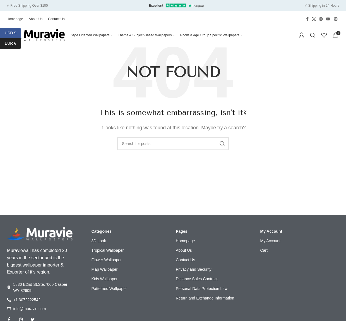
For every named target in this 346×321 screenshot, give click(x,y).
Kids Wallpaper (105, 286)
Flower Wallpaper (107, 267)
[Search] (312, 35)
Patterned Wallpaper (109, 296)
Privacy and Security (194, 277)
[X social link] (314, 16)
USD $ (13, 33)
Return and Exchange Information (205, 306)
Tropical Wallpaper (108, 258)
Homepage (185, 248)
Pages (181, 239)
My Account (271, 239)
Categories (102, 239)
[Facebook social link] (307, 16)
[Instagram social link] (321, 16)
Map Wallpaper (105, 277)
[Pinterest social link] (335, 16)
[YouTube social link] (328, 16)
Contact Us (185, 267)
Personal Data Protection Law (201, 296)
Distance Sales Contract (197, 286)
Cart (263, 258)
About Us (184, 258)
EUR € (13, 43)
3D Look (99, 248)
